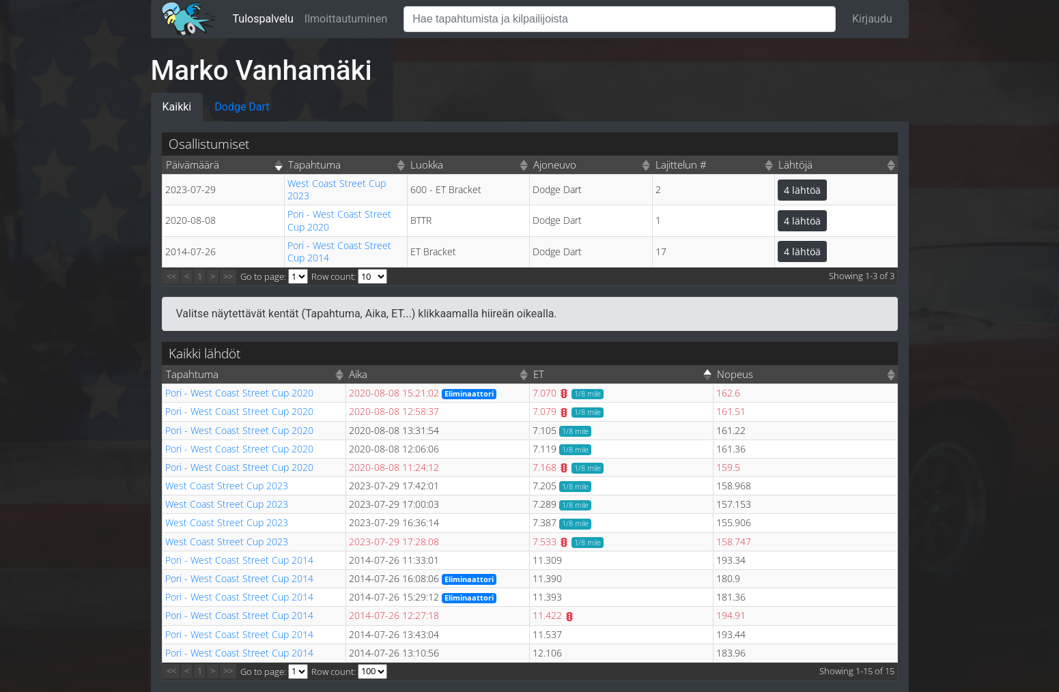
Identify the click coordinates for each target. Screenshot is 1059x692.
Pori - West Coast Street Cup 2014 (339, 251)
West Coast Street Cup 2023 (336, 189)
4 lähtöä (802, 190)
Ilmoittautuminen (346, 18)
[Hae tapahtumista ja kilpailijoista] (620, 19)
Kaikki (177, 106)
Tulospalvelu (263, 18)
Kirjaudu (872, 18)
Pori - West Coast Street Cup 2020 (339, 220)
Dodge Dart (241, 106)
